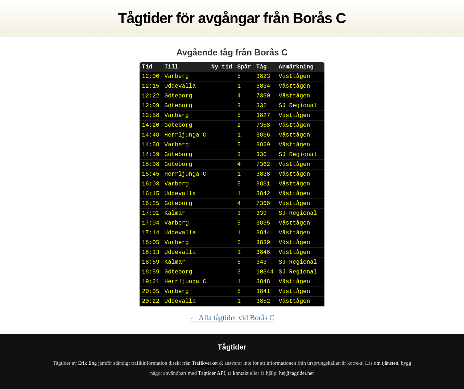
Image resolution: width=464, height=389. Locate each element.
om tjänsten (386, 363)
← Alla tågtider (232, 317)
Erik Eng (87, 363)
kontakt (240, 373)
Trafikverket (205, 363)
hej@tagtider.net (296, 373)
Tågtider (145, 18)
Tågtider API (211, 373)
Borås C (319, 18)
